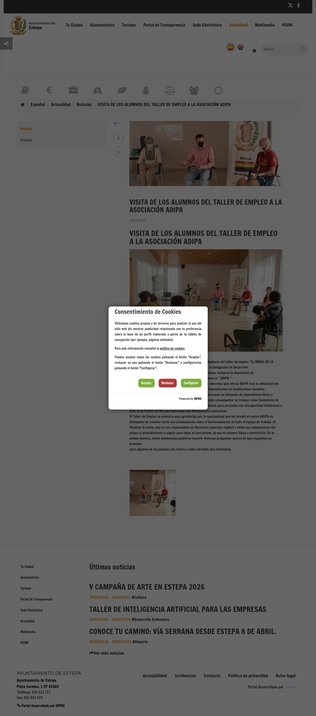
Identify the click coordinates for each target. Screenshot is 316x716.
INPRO (197, 399)
